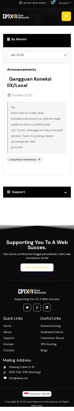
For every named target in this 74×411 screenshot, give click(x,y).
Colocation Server (52, 338)
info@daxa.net (18, 378)
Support (9, 338)
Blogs (44, 350)
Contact (9, 350)
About (8, 332)
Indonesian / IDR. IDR (37, 394)
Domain (9, 344)
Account (64, 3)
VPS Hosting (48, 344)
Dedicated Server (52, 332)
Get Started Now (37, 267)
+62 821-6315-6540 (32, 3)
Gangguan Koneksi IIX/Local (29, 82)
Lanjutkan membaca (24, 159)
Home (7, 326)
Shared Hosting (51, 326)
